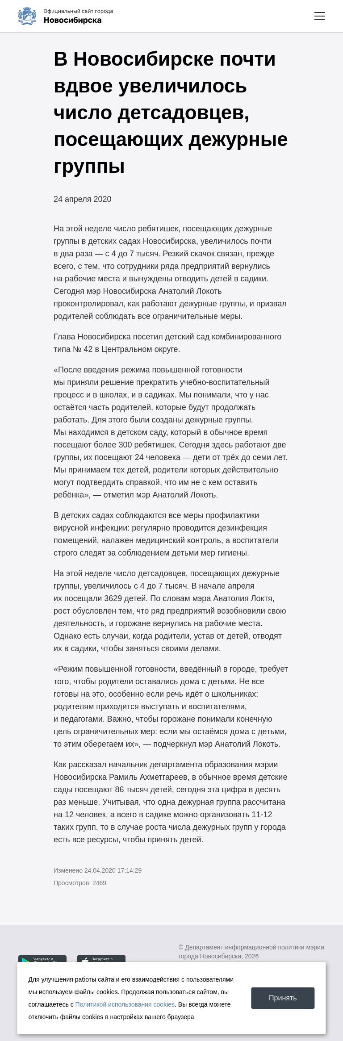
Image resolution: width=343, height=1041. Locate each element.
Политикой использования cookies (125, 1004)
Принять (283, 998)
